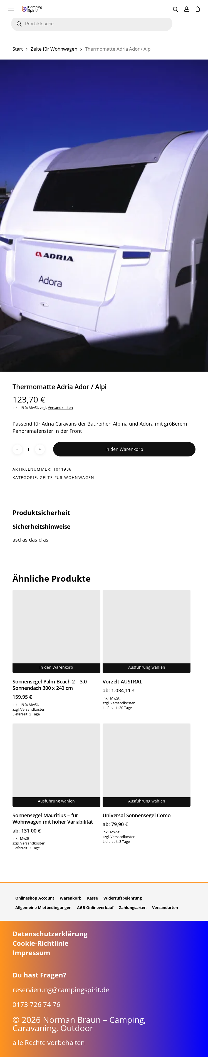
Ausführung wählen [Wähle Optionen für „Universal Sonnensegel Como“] (146, 801)
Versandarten (165, 907)
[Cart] (197, 9)
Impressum (31, 952)
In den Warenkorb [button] (56, 667)
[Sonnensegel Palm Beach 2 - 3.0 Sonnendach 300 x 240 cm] (56, 631)
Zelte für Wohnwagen (54, 49)
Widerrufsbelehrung (122, 898)
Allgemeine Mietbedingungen (43, 907)
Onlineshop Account (34, 898)
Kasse (92, 898)
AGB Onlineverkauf (95, 907)
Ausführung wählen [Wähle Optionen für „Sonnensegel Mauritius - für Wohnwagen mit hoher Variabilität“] (56, 801)
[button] (11, 9)
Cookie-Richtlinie (40, 943)
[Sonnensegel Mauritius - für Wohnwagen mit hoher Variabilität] (56, 765)
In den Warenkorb (124, 449)
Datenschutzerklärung (50, 933)
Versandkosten (60, 407)
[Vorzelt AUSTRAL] (146, 631)
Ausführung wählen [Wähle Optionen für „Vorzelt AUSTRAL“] (146, 667)
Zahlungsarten (133, 907)
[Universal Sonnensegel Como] (146, 765)
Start (18, 49)
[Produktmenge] (28, 449)
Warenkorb (70, 898)
